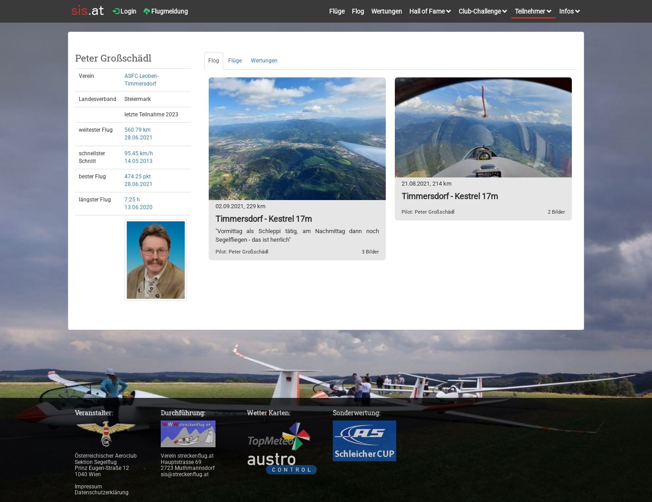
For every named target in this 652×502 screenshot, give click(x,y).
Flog (358, 11)
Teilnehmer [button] (533, 11)
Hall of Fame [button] (430, 11)
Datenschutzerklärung (102, 492)
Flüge (337, 11)
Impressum (88, 486)
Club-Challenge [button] (483, 11)
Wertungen (386, 11)
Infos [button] (569, 11)
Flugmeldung (166, 11)
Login (124, 11)
